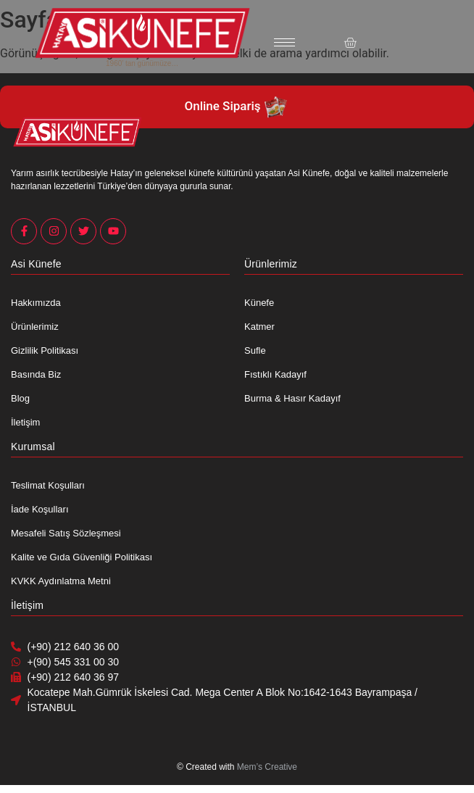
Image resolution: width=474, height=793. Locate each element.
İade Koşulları (40, 509)
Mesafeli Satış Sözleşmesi (66, 533)
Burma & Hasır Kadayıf (292, 398)
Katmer (259, 326)
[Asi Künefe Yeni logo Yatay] (142, 33)
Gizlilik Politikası (44, 350)
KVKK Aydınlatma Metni (61, 581)
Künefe (259, 302)
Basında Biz (36, 374)
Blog (20, 398)
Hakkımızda (36, 302)
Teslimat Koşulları (48, 485)
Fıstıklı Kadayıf (275, 374)
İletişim (25, 422)
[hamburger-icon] (284, 42)
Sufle (255, 350)
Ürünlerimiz (35, 326)
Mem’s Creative (267, 767)
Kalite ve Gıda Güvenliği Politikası (81, 557)
